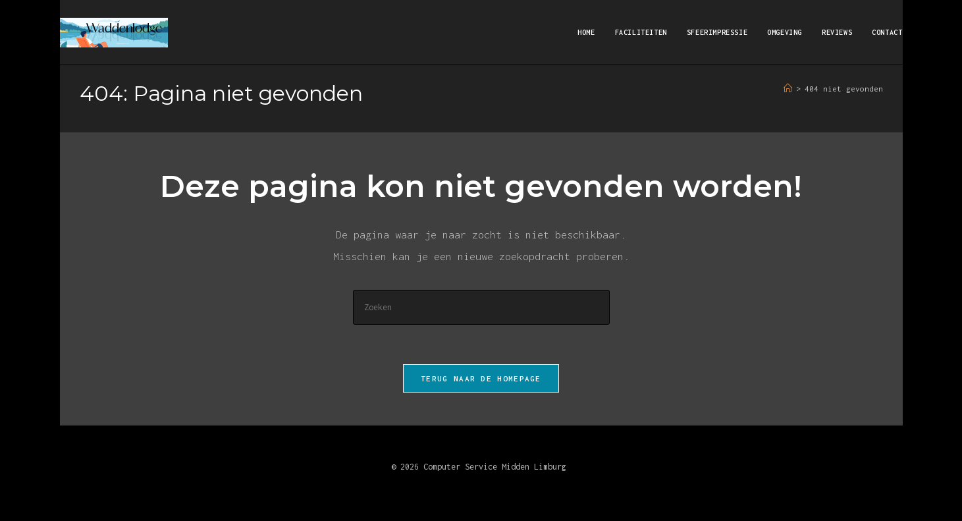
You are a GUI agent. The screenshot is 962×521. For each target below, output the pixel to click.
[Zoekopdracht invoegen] (481, 307)
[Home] (788, 88)
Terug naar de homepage (481, 378)
